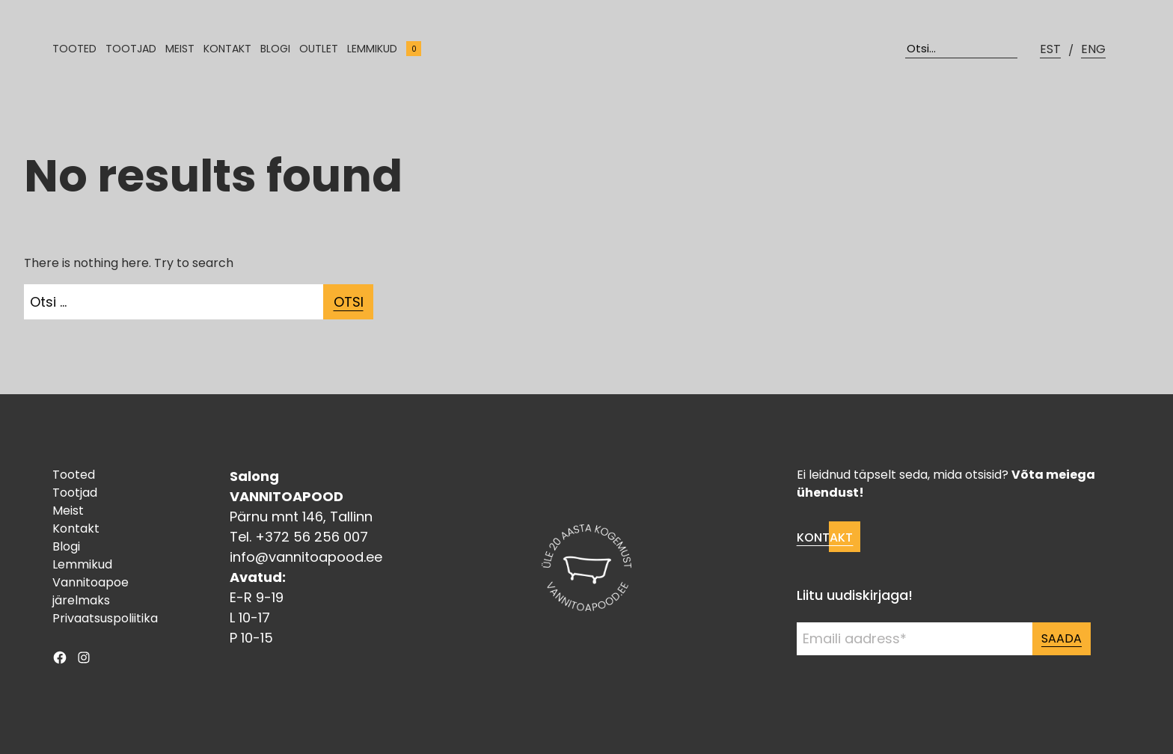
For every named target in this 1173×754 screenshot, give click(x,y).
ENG (1093, 49)
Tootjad (130, 48)
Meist (180, 48)
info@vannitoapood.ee (306, 557)
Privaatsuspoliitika (105, 618)
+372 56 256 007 (311, 536)
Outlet (318, 48)
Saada (1061, 638)
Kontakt (227, 48)
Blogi (275, 48)
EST (1050, 49)
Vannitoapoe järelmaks (90, 591)
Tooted (74, 48)
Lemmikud (372, 48)
